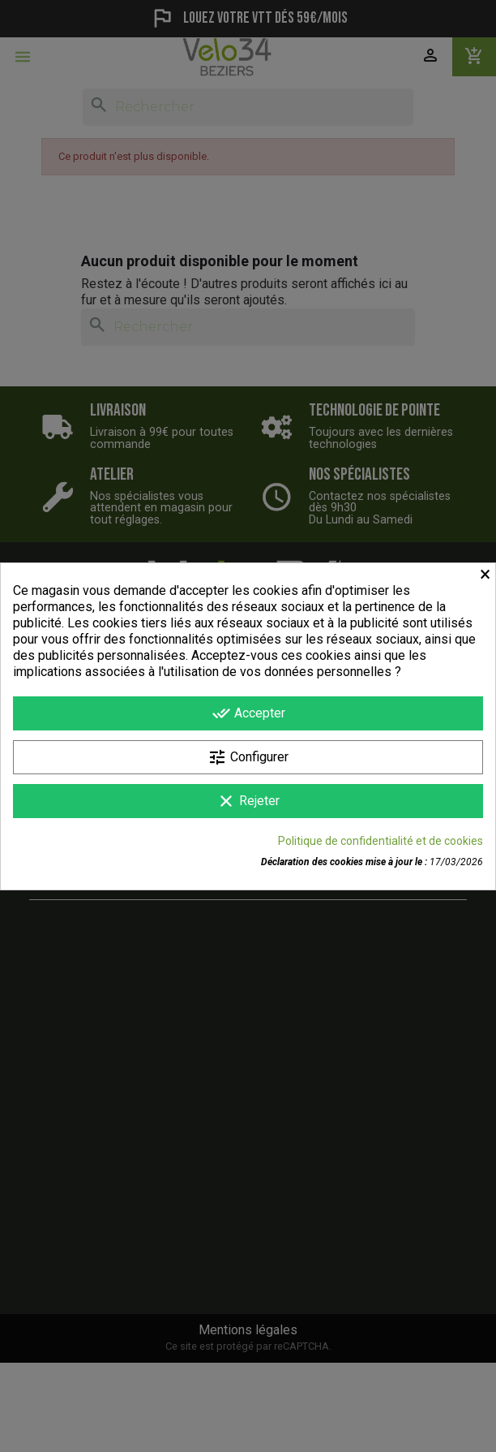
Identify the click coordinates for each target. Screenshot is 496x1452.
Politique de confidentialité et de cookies (380, 840)
